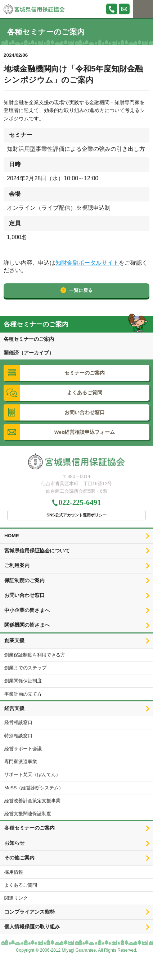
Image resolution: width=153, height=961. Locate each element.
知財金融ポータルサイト (87, 263)
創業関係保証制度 (23, 680)
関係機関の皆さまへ (27, 625)
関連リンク (16, 898)
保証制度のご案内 (24, 580)
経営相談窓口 (18, 722)
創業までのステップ (25, 667)
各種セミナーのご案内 (29, 339)
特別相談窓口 (18, 735)
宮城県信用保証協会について (37, 550)
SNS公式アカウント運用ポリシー (76, 515)
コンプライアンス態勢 (29, 912)
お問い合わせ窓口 (24, 595)
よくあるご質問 (20, 885)
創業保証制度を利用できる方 (34, 655)
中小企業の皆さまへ (27, 610)
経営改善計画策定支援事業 (32, 800)
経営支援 (14, 708)
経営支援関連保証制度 (27, 813)
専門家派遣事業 (20, 761)
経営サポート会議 (23, 748)
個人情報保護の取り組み (32, 926)
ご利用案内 (17, 565)
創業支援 (14, 640)
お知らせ (14, 843)
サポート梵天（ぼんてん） (32, 774)
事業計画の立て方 (23, 694)
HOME (11, 535)
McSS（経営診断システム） (33, 787)
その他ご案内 (19, 857)
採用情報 (13, 872)
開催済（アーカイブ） (29, 353)
